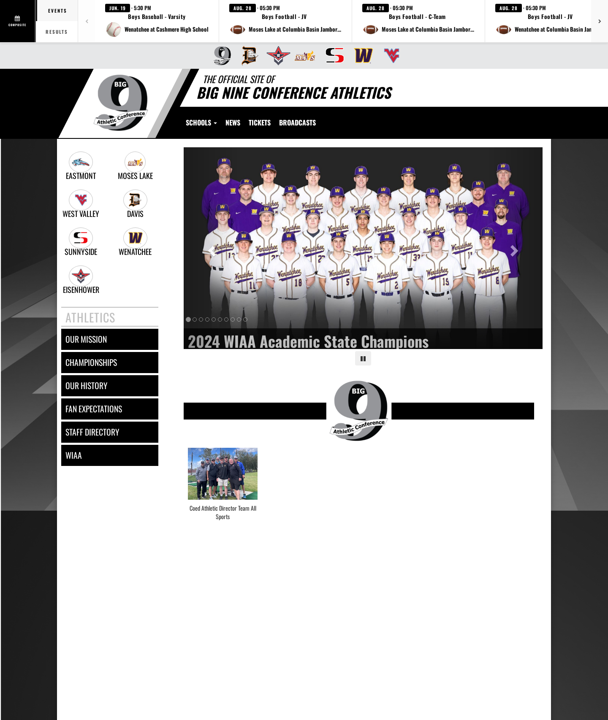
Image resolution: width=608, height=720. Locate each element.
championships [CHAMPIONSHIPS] (91, 362)
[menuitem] (219, 55)
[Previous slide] (211, 248)
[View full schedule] (18, 21)
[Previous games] (86, 21)
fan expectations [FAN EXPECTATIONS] (93, 409)
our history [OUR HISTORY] (86, 385)
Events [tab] (57, 10)
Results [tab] (57, 31)
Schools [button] (201, 122)
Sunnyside (81, 251)
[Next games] (599, 21)
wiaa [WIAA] (73, 455)
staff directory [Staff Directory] (92, 432)
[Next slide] (516, 248)
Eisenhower (81, 289)
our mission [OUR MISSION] (86, 339)
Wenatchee (135, 251)
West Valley (80, 213)
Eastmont (81, 176)
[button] (157, 21)
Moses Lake (135, 176)
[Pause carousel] (363, 358)
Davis (135, 213)
